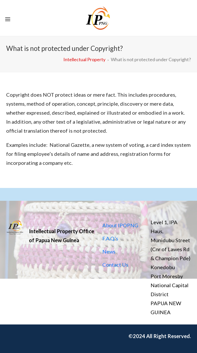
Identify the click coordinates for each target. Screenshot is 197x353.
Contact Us (115, 264)
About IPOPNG (120, 225)
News (108, 251)
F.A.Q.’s (110, 238)
